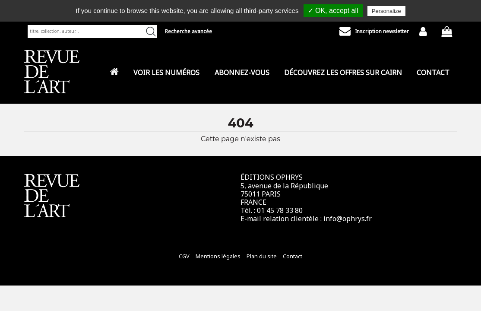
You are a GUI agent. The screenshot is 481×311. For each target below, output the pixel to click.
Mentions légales (218, 256)
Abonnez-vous (242, 72)
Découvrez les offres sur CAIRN (343, 72)
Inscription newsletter (374, 31)
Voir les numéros (166, 72)
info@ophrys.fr (347, 218)
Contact (433, 72)
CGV (184, 256)
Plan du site (262, 256)
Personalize (386, 11)
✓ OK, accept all (333, 10)
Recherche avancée (188, 31)
